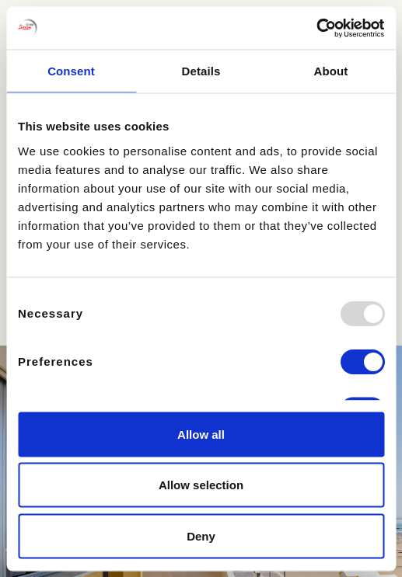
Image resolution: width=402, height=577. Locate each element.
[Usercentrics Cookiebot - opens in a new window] (316, 28)
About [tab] (331, 71)
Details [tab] (201, 71)
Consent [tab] (71, 71)
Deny (201, 535)
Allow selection (201, 485)
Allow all (201, 433)
